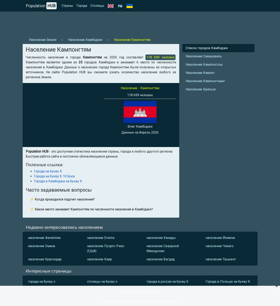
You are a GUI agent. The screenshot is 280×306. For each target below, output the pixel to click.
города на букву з (41, 281)
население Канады (161, 238)
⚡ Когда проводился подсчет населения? (62, 199)
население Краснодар (45, 259)
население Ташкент (221, 259)
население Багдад (160, 259)
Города (81, 6)
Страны (67, 6)
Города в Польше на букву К (228, 281)
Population (41, 5)
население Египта (100, 238)
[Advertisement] (98, 23)
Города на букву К (48, 171)
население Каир (99, 259)
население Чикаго (220, 246)
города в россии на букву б (167, 281)
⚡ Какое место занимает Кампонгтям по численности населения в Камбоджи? (91, 209)
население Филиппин (44, 238)
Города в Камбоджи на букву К (58, 181)
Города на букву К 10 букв (54, 176)
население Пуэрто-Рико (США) (105, 248)
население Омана (41, 246)
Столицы (97, 6)
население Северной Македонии (162, 248)
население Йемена (220, 238)
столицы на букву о (102, 281)
